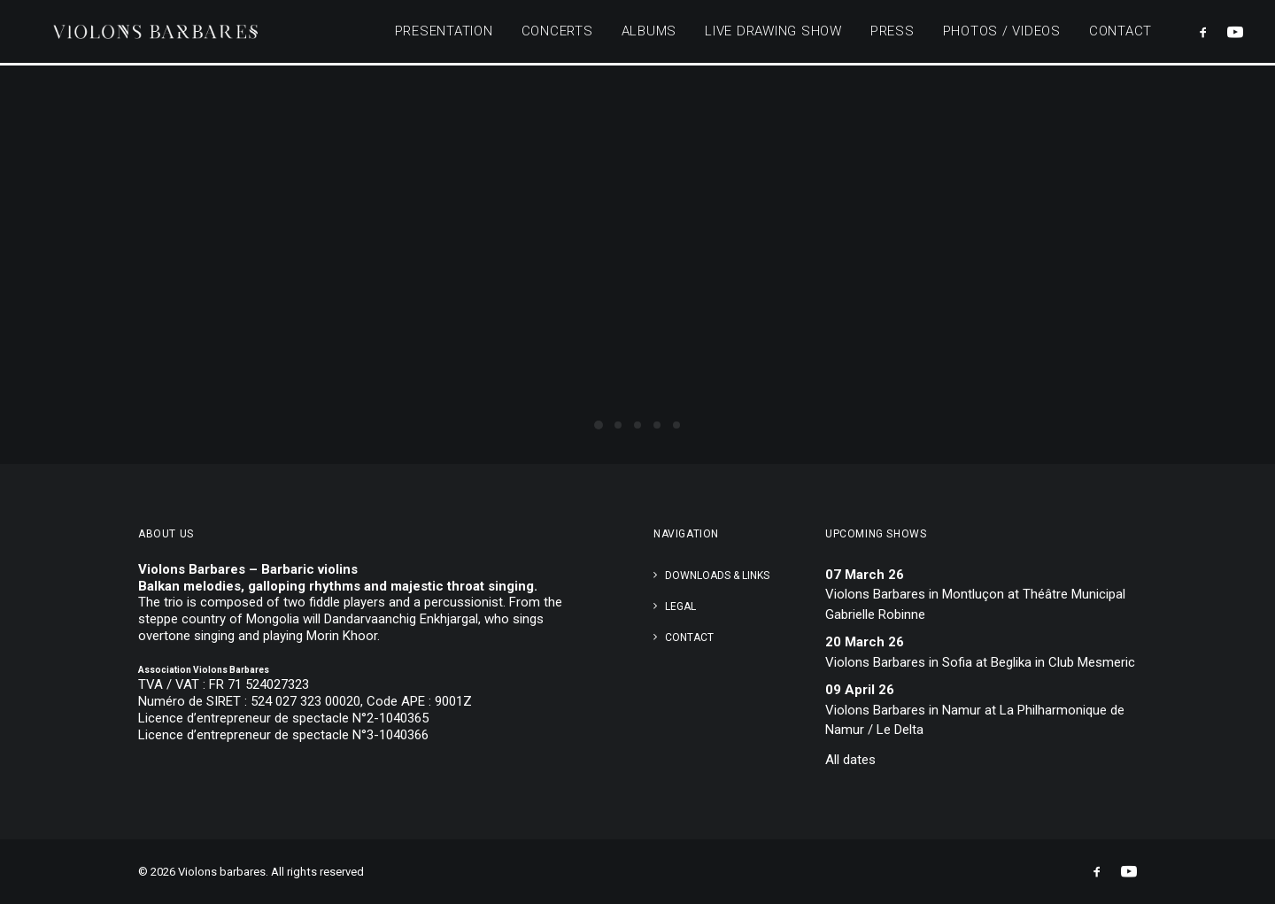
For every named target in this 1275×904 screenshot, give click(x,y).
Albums (649, 33)
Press (892, 33)
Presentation (444, 33)
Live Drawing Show (773, 33)
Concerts (557, 33)
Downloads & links (717, 575)
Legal (680, 606)
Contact (1120, 33)
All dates (850, 760)
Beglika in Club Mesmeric (1063, 662)
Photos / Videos (1002, 33)
